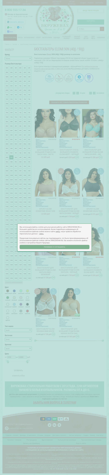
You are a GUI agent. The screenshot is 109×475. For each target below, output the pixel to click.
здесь (58, 231)
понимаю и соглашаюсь (54, 247)
